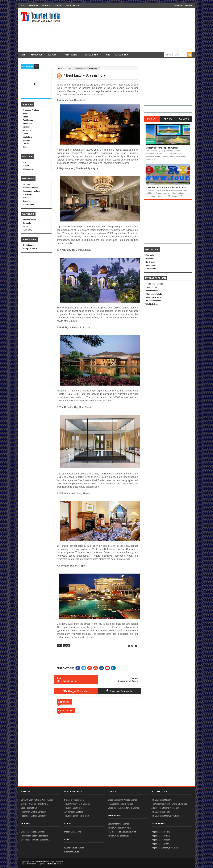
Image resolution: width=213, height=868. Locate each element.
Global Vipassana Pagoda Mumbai (162, 147)
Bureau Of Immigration (74, 800)
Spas (69, 68)
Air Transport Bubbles (73, 812)
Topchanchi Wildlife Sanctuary (33, 812)
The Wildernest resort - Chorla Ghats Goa (169, 804)
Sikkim (25, 117)
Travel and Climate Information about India (166, 187)
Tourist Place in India (154, 284)
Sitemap (58, 5)
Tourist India (41, 862)
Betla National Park (29, 808)
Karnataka (27, 223)
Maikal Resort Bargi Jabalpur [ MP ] (123, 832)
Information (36, 55)
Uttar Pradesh (28, 205)
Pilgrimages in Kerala (160, 832)
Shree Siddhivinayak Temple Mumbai (124, 808)
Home (22, 5)
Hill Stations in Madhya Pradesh (165, 816)
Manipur (26, 127)
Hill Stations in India (154, 301)
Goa (24, 162)
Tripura (26, 144)
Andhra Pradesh (29, 220)
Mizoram (26, 140)
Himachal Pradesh (30, 188)
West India (150, 259)
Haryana (26, 184)
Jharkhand (27, 123)
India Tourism (70, 55)
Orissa (25, 134)
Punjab (26, 198)
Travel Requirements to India (76, 816)
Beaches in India (153, 291)
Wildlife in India (152, 304)
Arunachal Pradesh (31, 110)
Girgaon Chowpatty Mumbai (33, 832)
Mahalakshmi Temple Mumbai (120, 804)
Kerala (25, 226)
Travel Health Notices (73, 808)
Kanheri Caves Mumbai (74, 848)
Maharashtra (28, 169)
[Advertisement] (138, 31)
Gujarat (26, 166)
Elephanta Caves (71, 852)
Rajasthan (27, 201)
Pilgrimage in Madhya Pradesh (164, 848)
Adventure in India (153, 297)
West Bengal (28, 120)
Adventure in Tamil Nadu (118, 836)
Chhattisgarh (28, 245)
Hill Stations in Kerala (160, 812)
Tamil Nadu (27, 230)
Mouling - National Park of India (34, 804)
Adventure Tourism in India (119, 828)
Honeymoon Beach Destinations (34, 836)
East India (150, 255)
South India (150, 265)
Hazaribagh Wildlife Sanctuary (33, 816)
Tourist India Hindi (53, 864)
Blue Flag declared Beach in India (35, 840)
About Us (33, 5)
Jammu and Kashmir (31, 191)
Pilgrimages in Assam (160, 840)
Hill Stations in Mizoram (161, 800)
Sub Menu (52, 55)
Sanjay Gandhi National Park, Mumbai (37, 800)
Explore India (91, 55)
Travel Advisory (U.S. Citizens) (77, 804)
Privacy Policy (72, 5)
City (108, 55)
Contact (46, 5)
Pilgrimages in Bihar (160, 844)
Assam (25, 113)
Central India (151, 269)
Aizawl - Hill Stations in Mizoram (165, 808)
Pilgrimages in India (154, 294)
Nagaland (27, 130)
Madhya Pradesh (30, 249)
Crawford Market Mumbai (119, 824)
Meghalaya (27, 137)
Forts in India (151, 287)
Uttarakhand (28, 194)
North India (150, 262)
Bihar (25, 147)
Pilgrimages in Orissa (160, 836)
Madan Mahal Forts (72, 832)
